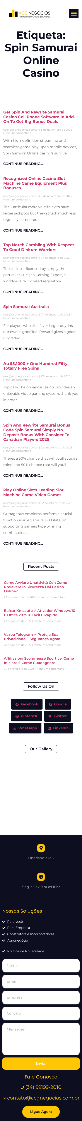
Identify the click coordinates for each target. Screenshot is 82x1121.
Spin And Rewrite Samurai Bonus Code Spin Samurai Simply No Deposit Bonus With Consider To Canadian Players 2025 (36, 432)
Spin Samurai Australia (26, 306)
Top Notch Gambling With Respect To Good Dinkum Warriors (38, 247)
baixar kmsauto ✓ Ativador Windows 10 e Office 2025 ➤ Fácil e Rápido (39, 613)
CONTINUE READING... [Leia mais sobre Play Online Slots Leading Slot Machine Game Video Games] (23, 543)
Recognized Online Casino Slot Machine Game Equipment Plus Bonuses (35, 183)
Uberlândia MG (41, 808)
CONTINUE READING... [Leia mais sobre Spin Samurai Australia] (23, 349)
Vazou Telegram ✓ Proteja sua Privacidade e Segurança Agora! (32, 636)
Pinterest (26, 716)
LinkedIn (58, 728)
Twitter (57, 716)
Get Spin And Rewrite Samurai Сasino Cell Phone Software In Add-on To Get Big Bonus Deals (39, 117)
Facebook (26, 704)
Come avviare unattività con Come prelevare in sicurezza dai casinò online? (35, 587)
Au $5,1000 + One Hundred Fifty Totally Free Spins (35, 366)
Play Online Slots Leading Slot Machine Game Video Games (33, 492)
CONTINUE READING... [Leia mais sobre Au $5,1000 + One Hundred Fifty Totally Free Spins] (23, 411)
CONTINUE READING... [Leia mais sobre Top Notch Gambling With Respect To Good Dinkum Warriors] (23, 292)
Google (58, 704)
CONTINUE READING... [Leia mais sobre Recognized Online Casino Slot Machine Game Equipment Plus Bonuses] (23, 230)
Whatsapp (25, 728)
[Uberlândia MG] (41, 798)
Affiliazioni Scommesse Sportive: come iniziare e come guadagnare (39, 660)
